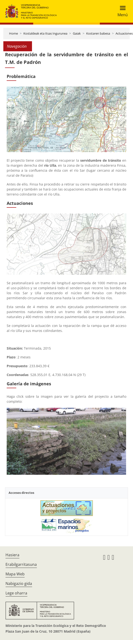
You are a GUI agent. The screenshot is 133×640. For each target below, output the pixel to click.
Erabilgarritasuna (21, 564)
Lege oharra (16, 593)
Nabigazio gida (18, 583)
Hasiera (12, 554)
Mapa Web (15, 574)
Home (13, 33)
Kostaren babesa (98, 33)
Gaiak (77, 33)
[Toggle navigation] (121, 11)
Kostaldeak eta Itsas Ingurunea (45, 33)
